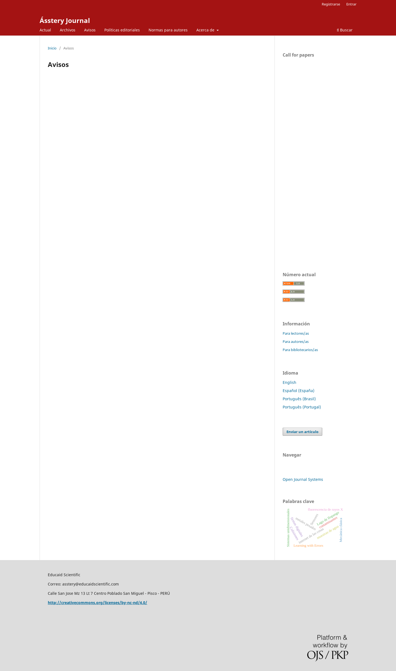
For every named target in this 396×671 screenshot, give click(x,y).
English (289, 382)
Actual (45, 30)
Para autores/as (296, 341)
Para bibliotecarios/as (300, 349)
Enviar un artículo (302, 431)
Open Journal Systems (303, 479)
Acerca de (205, 30)
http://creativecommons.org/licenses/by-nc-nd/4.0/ (97, 602)
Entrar (351, 4)
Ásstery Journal (65, 20)
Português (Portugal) (302, 407)
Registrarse (331, 4)
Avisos (90, 30)
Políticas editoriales (122, 30)
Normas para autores (168, 30)
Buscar (345, 30)
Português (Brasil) (299, 398)
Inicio (52, 48)
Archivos (67, 30)
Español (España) (298, 390)
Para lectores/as (296, 333)
